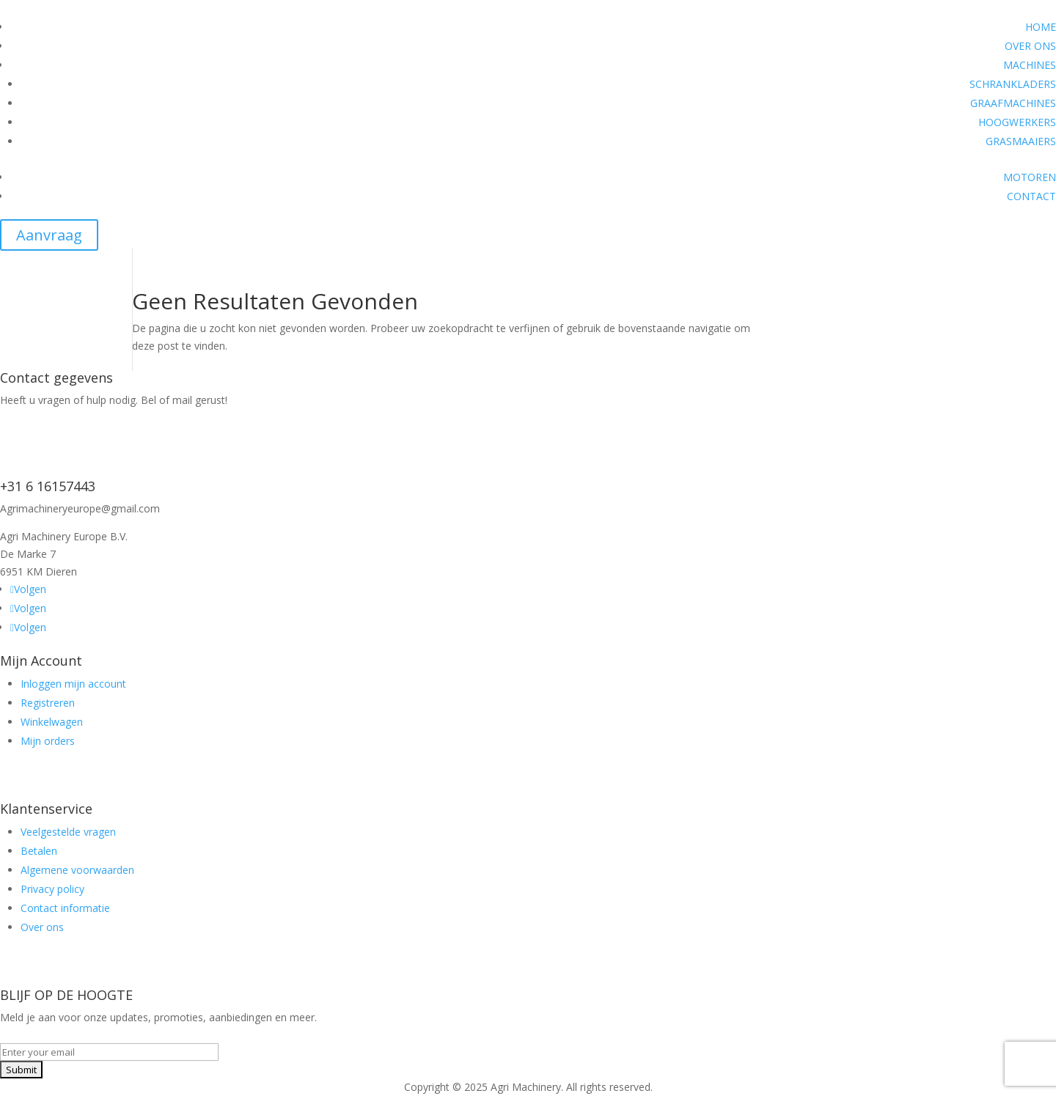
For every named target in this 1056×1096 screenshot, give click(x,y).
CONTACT (1031, 196)
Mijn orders (48, 741)
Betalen (39, 851)
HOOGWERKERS (1017, 122)
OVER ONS (1030, 46)
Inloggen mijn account (73, 684)
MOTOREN (1029, 177)
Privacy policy (52, 889)
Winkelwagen (52, 722)
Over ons (42, 927)
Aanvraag (49, 235)
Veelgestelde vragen (68, 832)
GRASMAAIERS (1021, 141)
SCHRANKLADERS (1012, 84)
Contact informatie (65, 908)
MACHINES (1029, 65)
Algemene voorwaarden (77, 870)
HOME (1040, 27)
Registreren (48, 703)
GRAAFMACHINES (1013, 103)
